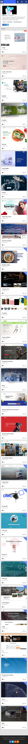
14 (3, 76)
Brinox (3, 385)
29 (3, 727)
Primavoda (4, 578)
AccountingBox (5, 168)
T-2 (3, 651)
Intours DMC (5, 506)
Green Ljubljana (5, 602)
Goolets (4, 192)
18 (3, 245)
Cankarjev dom (5, 289)
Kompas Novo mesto (6, 216)
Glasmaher (4, 313)
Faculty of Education (7, 71)
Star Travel (4, 530)
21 (3, 172)
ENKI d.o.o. (5, 15)
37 (3, 365)
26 (3, 631)
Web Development (17, 22)
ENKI (3, 723)
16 (3, 413)
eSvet (3, 699)
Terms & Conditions (21, 737)
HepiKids (4, 96)
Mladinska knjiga (6, 265)
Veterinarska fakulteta (7, 361)
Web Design (9, 22)
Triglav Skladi (5, 482)
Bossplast (4, 120)
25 (3, 124)
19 (3, 220)
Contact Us (7, 737)
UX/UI (4, 22)
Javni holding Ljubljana (7, 458)
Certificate (13, 737)
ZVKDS (3, 626)
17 (3, 148)
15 (3, 51)
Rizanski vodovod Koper (7, 675)
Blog (3, 737)
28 (3, 510)
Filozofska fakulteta (6, 240)
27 (3, 293)
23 (3, 269)
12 (3, 100)
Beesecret (4, 554)
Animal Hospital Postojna (8, 433)
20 (3, 196)
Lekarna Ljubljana (6, 337)
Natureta (4, 144)
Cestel (3, 47)
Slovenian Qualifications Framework (10, 409)
